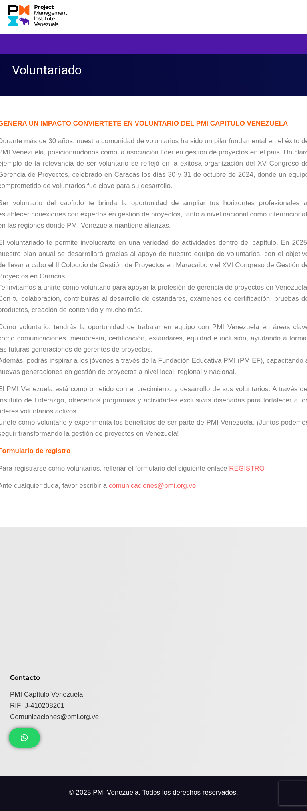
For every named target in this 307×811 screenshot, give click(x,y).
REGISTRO (247, 468)
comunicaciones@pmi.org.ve (152, 485)
